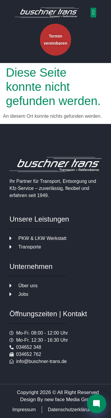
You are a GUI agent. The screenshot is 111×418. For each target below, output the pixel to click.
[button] (93, 12)
